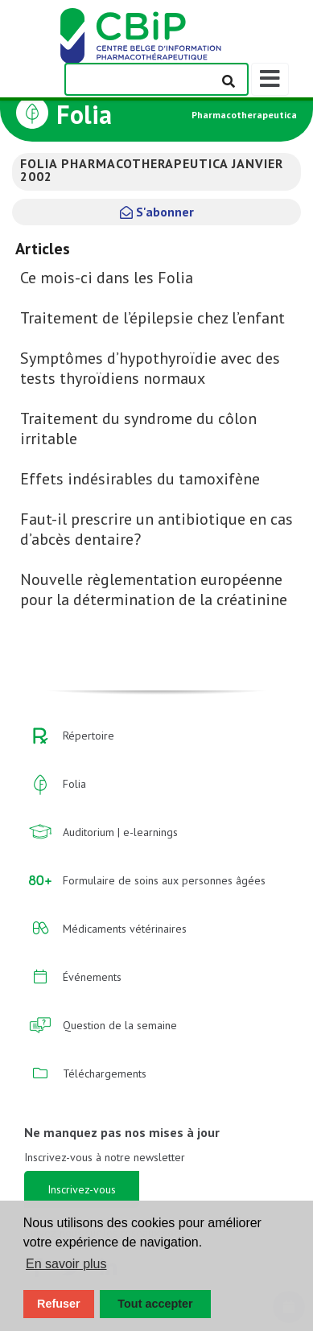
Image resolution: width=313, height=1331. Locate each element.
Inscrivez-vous (81, 1189)
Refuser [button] (58, 1303)
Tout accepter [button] (154, 1303)
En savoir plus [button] (66, 1264)
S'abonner (157, 212)
